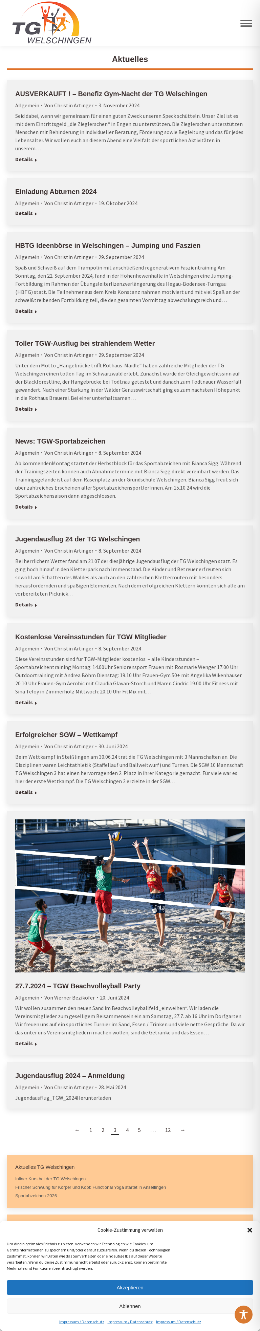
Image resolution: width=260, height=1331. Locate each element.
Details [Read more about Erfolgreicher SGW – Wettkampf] (24, 792)
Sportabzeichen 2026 (36, 1195)
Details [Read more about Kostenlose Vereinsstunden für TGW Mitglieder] (24, 702)
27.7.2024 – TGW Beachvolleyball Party (77, 986)
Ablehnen (129, 1306)
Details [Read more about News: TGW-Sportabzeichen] (24, 506)
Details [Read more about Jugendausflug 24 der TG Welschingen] (24, 604)
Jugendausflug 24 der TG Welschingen (77, 539)
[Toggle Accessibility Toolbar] (243, 1314)
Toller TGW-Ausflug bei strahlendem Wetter (85, 343)
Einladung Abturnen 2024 (55, 191)
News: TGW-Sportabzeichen (60, 441)
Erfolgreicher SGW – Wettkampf (66, 734)
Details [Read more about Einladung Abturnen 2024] (24, 213)
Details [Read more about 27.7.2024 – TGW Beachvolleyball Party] (24, 1043)
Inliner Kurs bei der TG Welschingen (50, 1178)
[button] (249, 1230)
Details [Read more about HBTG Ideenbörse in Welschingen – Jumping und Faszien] (24, 310)
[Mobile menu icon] (246, 23)
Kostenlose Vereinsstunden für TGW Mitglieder (91, 637)
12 (168, 1129)
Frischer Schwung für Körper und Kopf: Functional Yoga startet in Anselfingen (90, 1187)
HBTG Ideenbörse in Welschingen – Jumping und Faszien (107, 245)
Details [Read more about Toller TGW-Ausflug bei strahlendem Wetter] (24, 408)
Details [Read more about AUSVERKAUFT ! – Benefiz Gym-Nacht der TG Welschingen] (24, 159)
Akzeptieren (129, 1287)
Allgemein (27, 105)
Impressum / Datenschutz (81, 1321)
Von (68, 105)
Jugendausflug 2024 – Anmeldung (70, 1075)
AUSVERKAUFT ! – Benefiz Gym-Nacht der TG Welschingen (111, 94)
